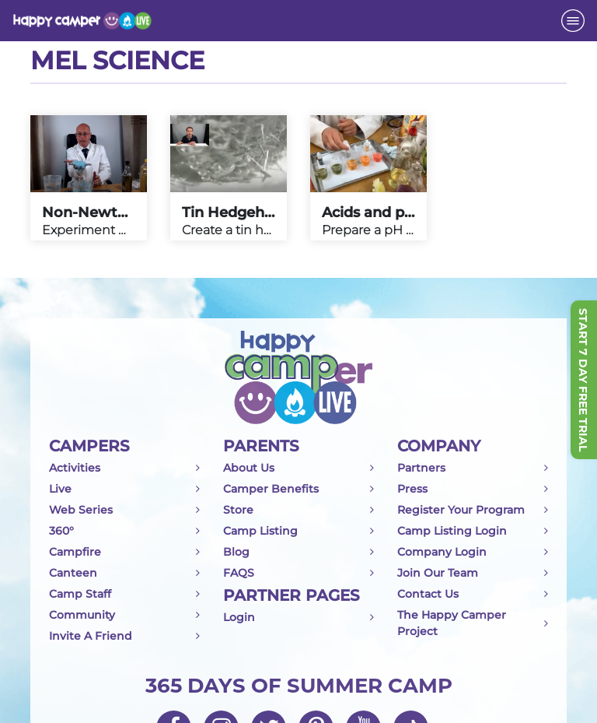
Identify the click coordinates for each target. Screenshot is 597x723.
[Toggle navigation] (573, 20)
